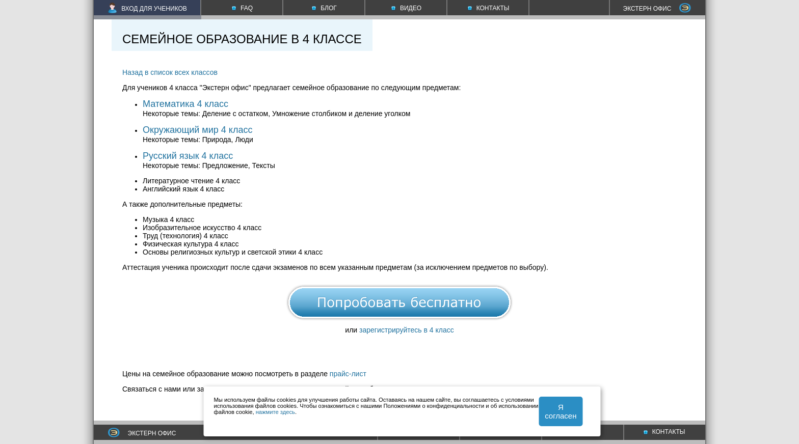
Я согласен (560, 411)
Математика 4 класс (185, 104)
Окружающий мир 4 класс (197, 130)
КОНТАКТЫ (664, 431)
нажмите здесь (275, 412)
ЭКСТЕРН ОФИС (657, 8)
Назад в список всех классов (170, 72)
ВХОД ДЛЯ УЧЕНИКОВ (147, 8)
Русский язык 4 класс (188, 156)
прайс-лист (348, 374)
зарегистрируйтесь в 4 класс (406, 330)
